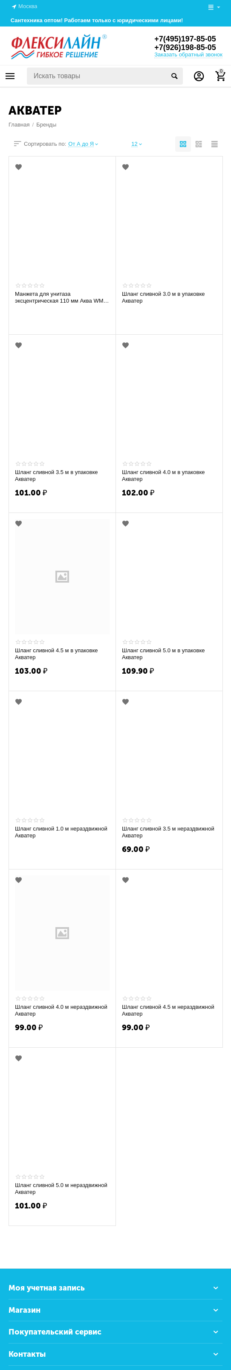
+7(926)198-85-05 (185, 47)
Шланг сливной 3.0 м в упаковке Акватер (163, 297)
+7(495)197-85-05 (185, 39)
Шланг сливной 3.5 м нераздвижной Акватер (168, 832)
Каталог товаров (10, 76)
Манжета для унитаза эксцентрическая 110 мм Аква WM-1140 (60, 297)
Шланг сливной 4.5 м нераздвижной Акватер (168, 1010)
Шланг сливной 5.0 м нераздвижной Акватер (61, 1188)
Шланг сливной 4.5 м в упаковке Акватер (56, 653)
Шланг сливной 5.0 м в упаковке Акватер (163, 653)
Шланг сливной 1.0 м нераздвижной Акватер (61, 832)
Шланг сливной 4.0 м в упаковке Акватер (163, 475)
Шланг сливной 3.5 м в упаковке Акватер (56, 475)
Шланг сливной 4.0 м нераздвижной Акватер (61, 1010)
